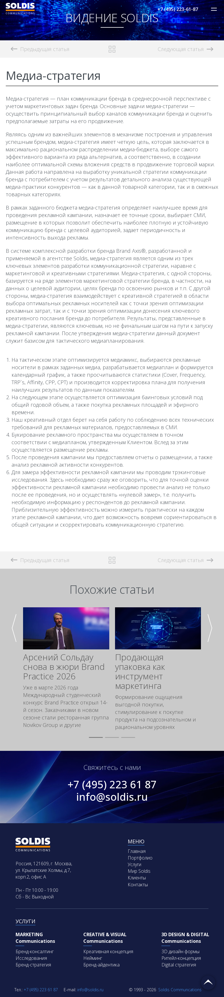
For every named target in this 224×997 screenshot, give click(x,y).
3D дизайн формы (180, 951)
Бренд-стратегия (33, 965)
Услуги (134, 864)
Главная (137, 851)
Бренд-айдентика (101, 965)
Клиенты (137, 878)
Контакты (138, 884)
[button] (96, 737)
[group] (66, 668)
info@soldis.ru (112, 797)
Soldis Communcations (165, 989)
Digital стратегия (178, 965)
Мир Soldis (139, 871)
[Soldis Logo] (20, 12)
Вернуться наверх (208, 982)
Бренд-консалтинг (35, 951)
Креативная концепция (108, 951)
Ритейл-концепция (181, 958)
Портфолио (140, 858)
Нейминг (92, 958)
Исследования (31, 958)
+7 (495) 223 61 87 (112, 784)
